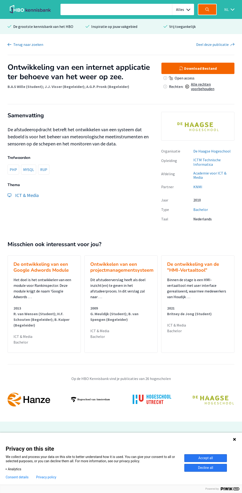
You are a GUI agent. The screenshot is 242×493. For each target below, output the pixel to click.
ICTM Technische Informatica (207, 162)
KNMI (197, 186)
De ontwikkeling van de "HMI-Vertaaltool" (193, 267)
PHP (13, 169)
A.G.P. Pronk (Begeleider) (107, 86)
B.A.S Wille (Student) (25, 86)
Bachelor (200, 209)
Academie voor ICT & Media (209, 175)
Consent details (17, 477)
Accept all (205, 458)
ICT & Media (22, 336)
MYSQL (28, 169)
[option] (198, 126)
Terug (28, 44)
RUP (43, 169)
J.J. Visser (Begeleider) (64, 86)
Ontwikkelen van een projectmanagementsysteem (122, 267)
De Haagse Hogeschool (212, 151)
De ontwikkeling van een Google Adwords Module (41, 267)
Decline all (205, 468)
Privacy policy (46, 477)
